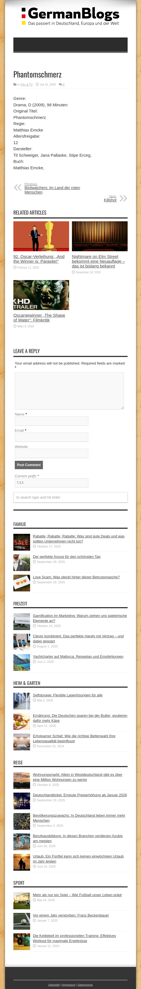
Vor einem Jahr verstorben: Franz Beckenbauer (71, 915)
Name (20, 414)
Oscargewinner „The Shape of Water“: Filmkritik (39, 317)
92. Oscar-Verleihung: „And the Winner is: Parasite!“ (38, 259)
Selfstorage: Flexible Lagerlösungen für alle (68, 695)
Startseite (54, 984)
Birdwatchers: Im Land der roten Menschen (59, 188)
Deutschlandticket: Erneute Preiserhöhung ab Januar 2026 (80, 795)
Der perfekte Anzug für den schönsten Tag (67, 557)
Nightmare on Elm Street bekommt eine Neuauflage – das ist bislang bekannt (98, 261)
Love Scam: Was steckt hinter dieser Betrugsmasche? (76, 577)
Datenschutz (85, 984)
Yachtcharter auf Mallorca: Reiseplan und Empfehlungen (78, 656)
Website (21, 447)
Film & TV (27, 84)
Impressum (68, 984)
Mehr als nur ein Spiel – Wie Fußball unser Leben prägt (77, 895)
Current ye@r (27, 476)
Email (19, 430)
